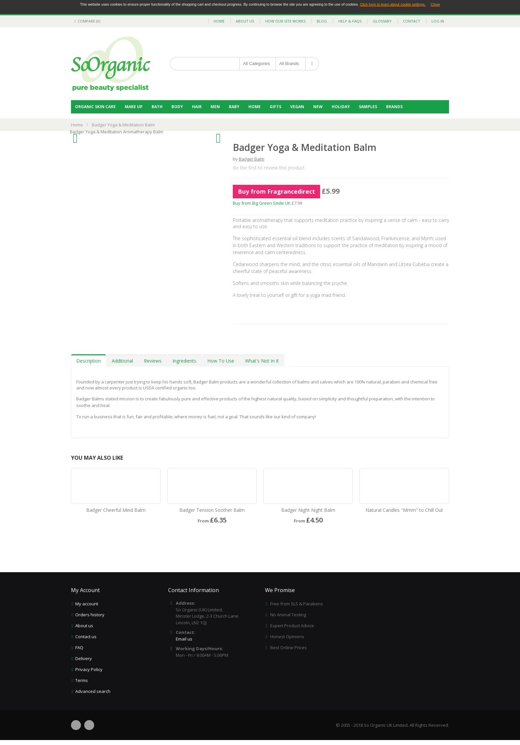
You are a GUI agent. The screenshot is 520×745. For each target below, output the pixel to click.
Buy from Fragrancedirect (276, 191)
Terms (81, 680)
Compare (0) (86, 21)
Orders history (89, 615)
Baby (234, 106)
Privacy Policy (88, 669)
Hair (197, 106)
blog (322, 21)
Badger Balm (251, 159)
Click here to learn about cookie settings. (392, 4)
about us (245, 21)
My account (86, 604)
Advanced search (92, 691)
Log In (437, 21)
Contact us (86, 637)
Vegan (297, 106)
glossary (382, 21)
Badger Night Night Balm (308, 510)
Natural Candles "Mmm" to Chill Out (404, 510)
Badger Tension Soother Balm (212, 510)
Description (88, 361)
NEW (318, 106)
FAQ (79, 647)
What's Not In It (262, 361)
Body (177, 106)
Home (254, 106)
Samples (368, 106)
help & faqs (349, 21)
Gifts (275, 106)
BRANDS (394, 106)
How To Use (220, 361)
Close (435, 4)
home (219, 21)
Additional (122, 361)
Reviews (153, 361)
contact (411, 21)
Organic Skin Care (95, 106)
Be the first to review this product (269, 168)
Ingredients (184, 361)
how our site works (285, 21)
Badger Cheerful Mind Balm (116, 510)
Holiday (341, 106)
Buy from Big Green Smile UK (262, 203)
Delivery (83, 658)
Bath (157, 106)
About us (84, 626)
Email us (184, 639)
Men (215, 106)
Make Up (134, 106)
